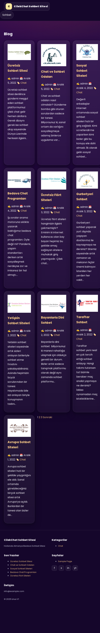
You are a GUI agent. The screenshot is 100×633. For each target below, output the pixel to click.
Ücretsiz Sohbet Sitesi (21, 561)
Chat (24, 83)
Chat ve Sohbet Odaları (22, 564)
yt (75, 568)
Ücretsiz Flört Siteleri (20, 575)
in (68, 568)
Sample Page (65, 561)
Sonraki (47, 417)
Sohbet (6, 15)
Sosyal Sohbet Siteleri (81, 70)
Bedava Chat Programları (23, 572)
